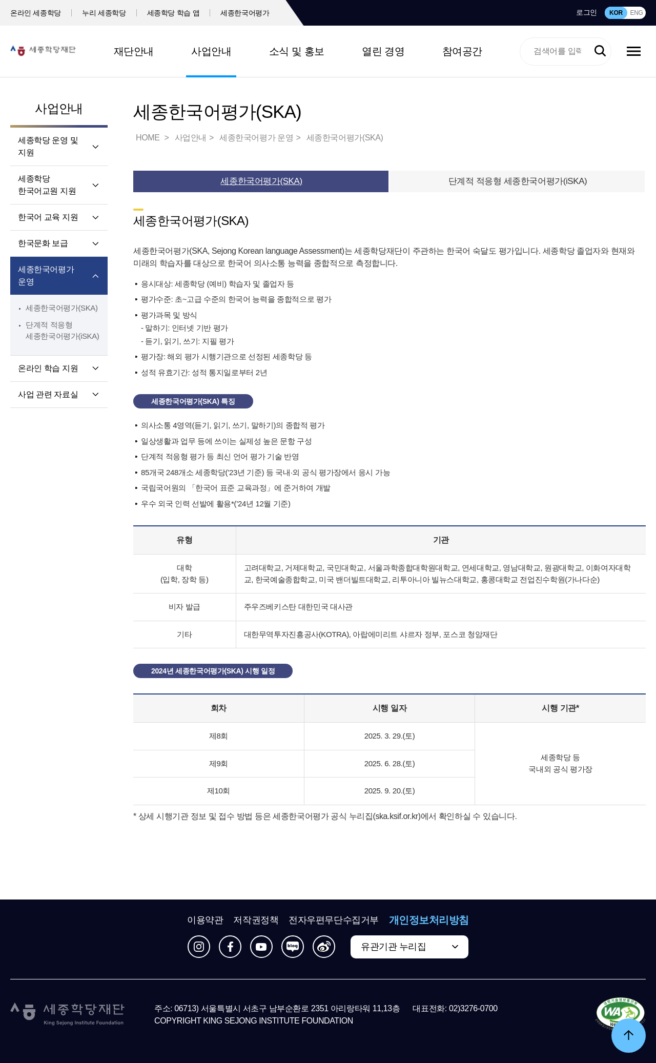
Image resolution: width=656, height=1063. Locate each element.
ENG (636, 12)
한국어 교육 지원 (48, 217)
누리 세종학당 (104, 13)
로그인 (586, 12)
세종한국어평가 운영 (46, 275)
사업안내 (211, 51)
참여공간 (462, 51)
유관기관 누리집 (393, 947)
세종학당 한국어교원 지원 (47, 184)
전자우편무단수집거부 (334, 920)
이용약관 (205, 920)
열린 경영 (383, 51)
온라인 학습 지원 (48, 368)
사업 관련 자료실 (48, 394)
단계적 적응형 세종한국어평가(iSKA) (517, 181)
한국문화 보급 (43, 243)
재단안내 (134, 51)
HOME (148, 137)
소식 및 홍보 (296, 51)
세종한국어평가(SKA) (62, 307)
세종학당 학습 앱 (173, 13)
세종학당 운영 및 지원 (48, 146)
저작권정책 (255, 920)
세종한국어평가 (245, 13)
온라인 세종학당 (35, 13)
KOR (616, 12)
